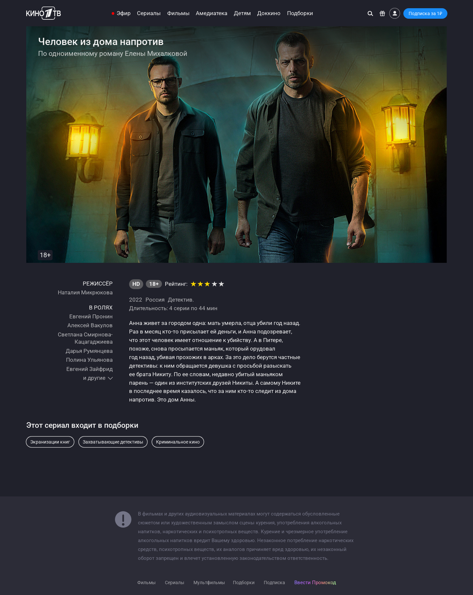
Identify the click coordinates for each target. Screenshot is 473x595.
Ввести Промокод (315, 582)
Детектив (180, 299)
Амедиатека (211, 13)
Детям (242, 13)
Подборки (300, 13)
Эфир (124, 13)
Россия (155, 299)
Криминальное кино (178, 442)
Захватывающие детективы (113, 442)
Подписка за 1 (425, 13)
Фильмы (178, 13)
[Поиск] (370, 13)
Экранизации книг (50, 442)
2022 (135, 299)
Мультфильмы (209, 582)
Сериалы (149, 13)
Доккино (269, 13)
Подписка (274, 582)
